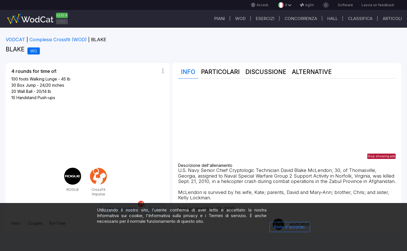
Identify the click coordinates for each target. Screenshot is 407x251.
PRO (62, 21)
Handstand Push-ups (35, 97)
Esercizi (265, 18)
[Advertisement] (287, 123)
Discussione (265, 71)
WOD (240, 18)
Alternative (312, 71)
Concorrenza (301, 18)
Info (188, 71)
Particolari (220, 71)
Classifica (360, 18)
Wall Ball (25, 91)
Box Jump (26, 85)
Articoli (392, 18)
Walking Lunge (43, 79)
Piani (219, 18)
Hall (332, 18)
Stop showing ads (381, 156)
